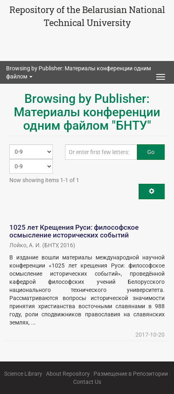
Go (150, 152)
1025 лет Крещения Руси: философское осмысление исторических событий (74, 231)
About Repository (68, 373)
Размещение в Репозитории (131, 373)
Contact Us (87, 382)
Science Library (23, 373)
